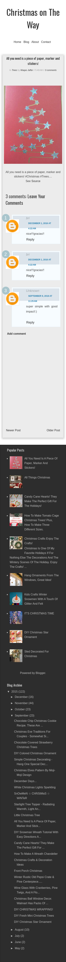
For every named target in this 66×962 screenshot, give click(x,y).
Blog (26, 41)
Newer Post (13, 430)
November (22, 703)
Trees (14, 70)
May (18, 948)
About (35, 41)
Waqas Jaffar (26, 70)
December (22, 696)
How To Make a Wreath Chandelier (36, 853)
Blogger (40, 672)
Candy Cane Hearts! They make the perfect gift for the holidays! (40, 501)
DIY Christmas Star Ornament (32, 921)
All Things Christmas (37, 477)
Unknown (32, 291)
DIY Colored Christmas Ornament (35, 753)
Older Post (53, 430)
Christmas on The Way (33, 18)
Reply (30, 239)
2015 (14, 691)
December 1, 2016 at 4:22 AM (39, 226)
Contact (46, 41)
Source (36, 181)
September (22, 715)
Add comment (16, 333)
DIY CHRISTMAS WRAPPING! (33, 909)
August (19, 929)
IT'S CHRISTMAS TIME (39, 613)
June (18, 942)
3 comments (50, 70)
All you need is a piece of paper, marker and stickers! (40, 463)
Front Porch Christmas (28, 870)
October (20, 709)
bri (28, 218)
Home (17, 41)
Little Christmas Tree (27, 815)
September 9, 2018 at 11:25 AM (40, 298)
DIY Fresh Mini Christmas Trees (34, 915)
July (18, 935)
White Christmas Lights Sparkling (35, 787)
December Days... (25, 781)
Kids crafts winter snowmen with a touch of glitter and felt (41, 599)
